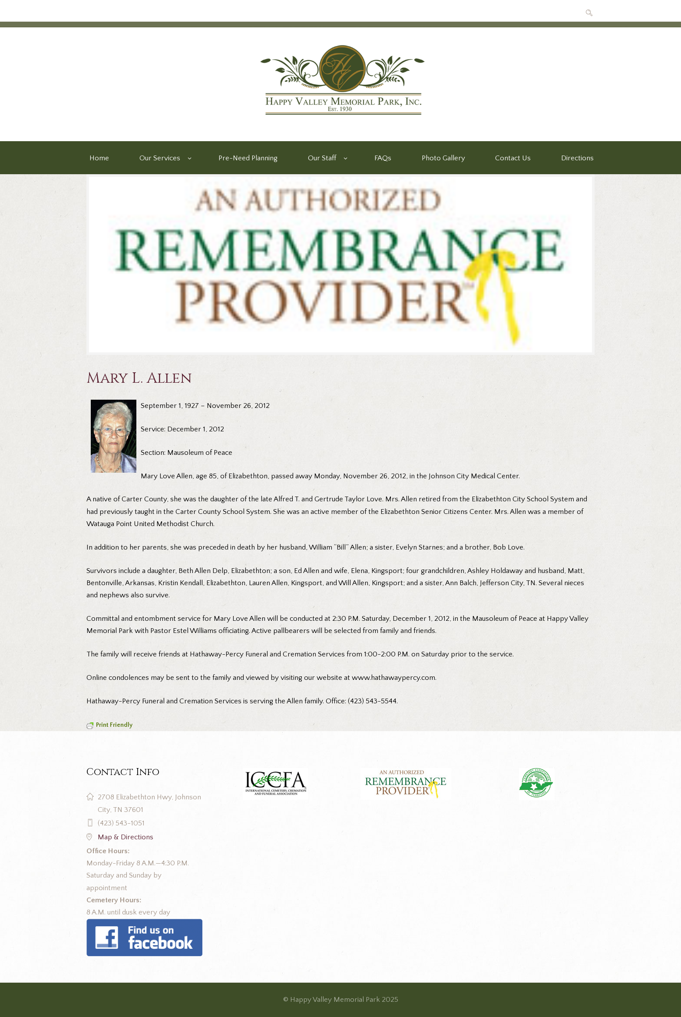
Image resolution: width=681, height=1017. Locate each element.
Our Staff (322, 158)
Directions (577, 158)
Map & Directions (125, 837)
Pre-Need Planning (248, 158)
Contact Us (513, 158)
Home (99, 158)
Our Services (159, 158)
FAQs (382, 158)
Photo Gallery (443, 158)
